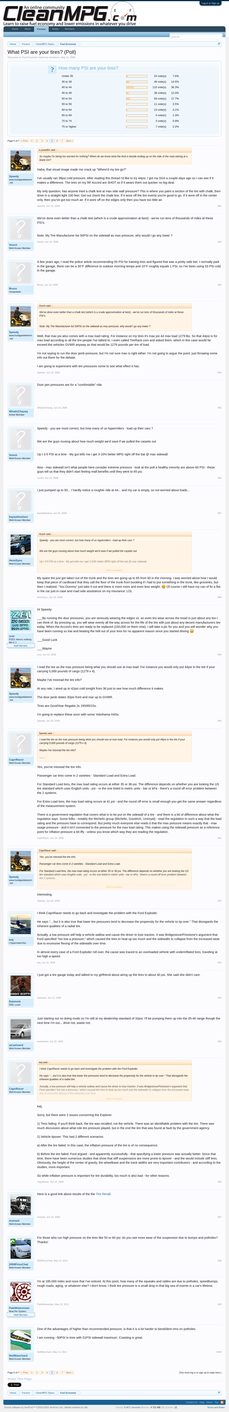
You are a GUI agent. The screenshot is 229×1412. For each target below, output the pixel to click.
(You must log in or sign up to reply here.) (200, 1372)
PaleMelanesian (19, 1308)
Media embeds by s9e (76, 1407)
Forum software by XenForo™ (33, 1407)
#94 (219, 997)
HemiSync (15, 560)
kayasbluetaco (18, 516)
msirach (14, 1220)
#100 (218, 1352)
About (27, 29)
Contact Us (191, 1402)
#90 (219, 720)
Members (70, 29)
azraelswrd (16, 1045)
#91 (219, 838)
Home (15, 29)
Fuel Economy (29, 57)
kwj (11, 939)
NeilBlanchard (18, 1355)
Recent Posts (34, 34)
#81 (219, 206)
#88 (219, 597)
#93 (219, 962)
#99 (219, 1304)
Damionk (15, 1001)
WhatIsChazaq (18, 411)
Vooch (13, 244)
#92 (219, 901)
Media (55, 29)
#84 (219, 372)
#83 (219, 285)
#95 (219, 1041)
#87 (219, 513)
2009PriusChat (18, 1264)
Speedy (14, 176)
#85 (219, 407)
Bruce (13, 288)
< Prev (24, 141)
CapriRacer (16, 759)
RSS (222, 1402)
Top (216, 1402)
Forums (41, 29)
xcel (11, 636)
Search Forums (15, 34)
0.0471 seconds (132, 1407)
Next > (69, 141)
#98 (219, 1260)
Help (201, 1402)
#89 (219, 654)
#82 (219, 242)
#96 (219, 1182)
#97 (219, 1217)
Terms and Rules (216, 1407)
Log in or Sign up (210, 3)
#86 (219, 478)
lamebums (54, 57)
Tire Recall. (103, 1194)
